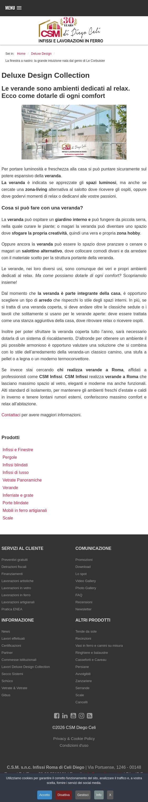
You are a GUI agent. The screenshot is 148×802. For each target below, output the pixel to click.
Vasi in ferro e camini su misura (99, 646)
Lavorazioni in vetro (16, 588)
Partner (7, 653)
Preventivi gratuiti (15, 560)
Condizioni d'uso (74, 745)
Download (83, 567)
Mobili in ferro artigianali (25, 510)
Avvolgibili (83, 674)
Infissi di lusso (16, 472)
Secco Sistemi (12, 674)
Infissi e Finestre (18, 449)
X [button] (110, 795)
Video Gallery (86, 581)
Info (99, 795)
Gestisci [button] (83, 795)
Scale (8, 518)
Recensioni (84, 602)
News (6, 631)
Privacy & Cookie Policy (74, 738)
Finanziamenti (12, 574)
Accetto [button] (44, 795)
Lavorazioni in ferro (16, 595)
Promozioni (84, 560)
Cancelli (82, 702)
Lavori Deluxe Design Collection (26, 667)
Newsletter (84, 609)
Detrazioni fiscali (14, 567)
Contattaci (11, 415)
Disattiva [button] (63, 795)
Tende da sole (86, 631)
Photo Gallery (86, 588)
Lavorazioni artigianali (18, 602)
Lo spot (81, 574)
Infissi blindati (15, 465)
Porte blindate (16, 503)
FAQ (79, 595)
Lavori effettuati (13, 638)
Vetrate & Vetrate (14, 688)
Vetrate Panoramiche (22, 480)
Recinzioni (83, 638)
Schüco (7, 681)
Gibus (6, 695)
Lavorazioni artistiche (18, 581)
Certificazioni (11, 646)
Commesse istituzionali (19, 660)
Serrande (82, 688)
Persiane (82, 667)
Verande (10, 487)
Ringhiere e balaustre (92, 653)
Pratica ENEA (12, 609)
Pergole (10, 457)
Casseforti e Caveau (91, 660)
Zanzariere (84, 681)
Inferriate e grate (18, 495)
